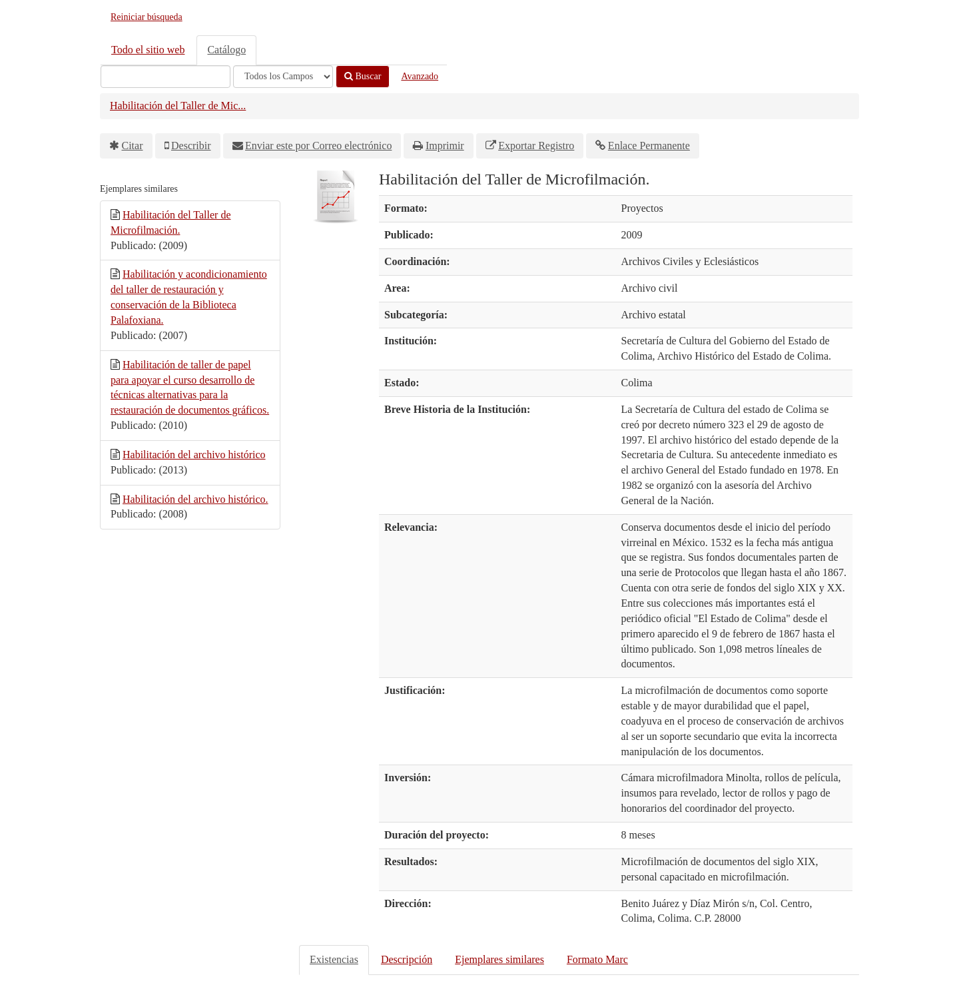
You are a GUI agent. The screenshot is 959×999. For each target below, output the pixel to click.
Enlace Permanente (649, 145)
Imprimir (445, 145)
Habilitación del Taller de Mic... (178, 105)
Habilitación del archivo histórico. (195, 499)
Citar (132, 145)
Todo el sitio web (147, 49)
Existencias (334, 959)
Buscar (362, 76)
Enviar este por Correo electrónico (318, 145)
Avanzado (419, 76)
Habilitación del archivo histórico (194, 454)
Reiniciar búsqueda (146, 17)
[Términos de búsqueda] (165, 76)
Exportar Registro (536, 145)
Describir (191, 145)
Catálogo (226, 49)
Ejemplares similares (499, 959)
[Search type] (283, 76)
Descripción (406, 959)
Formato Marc (597, 959)
